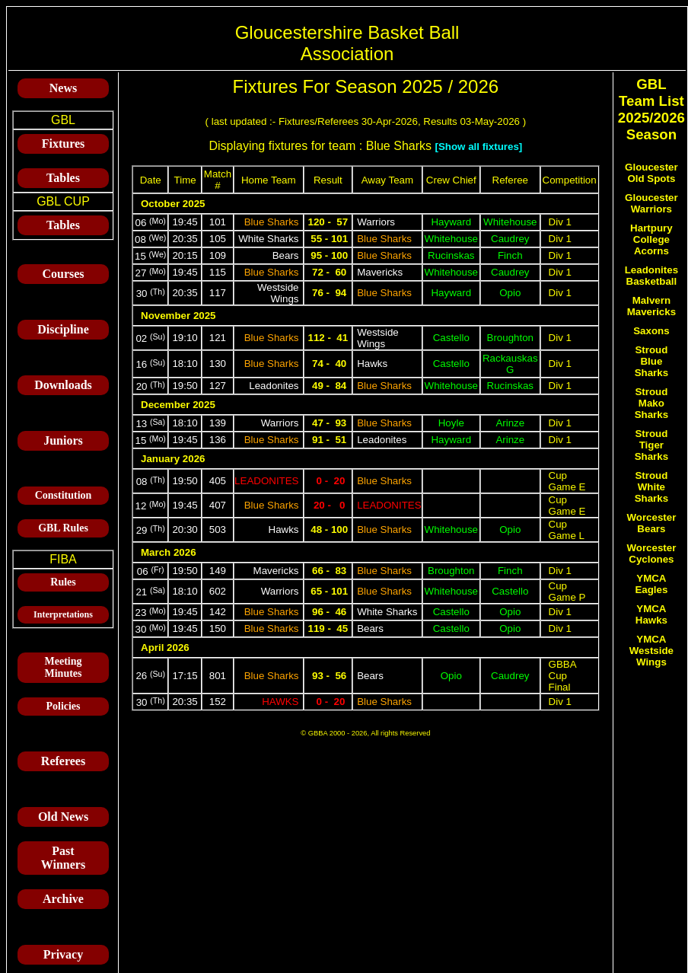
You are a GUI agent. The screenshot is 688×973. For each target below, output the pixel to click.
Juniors (63, 440)
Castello (451, 337)
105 (217, 238)
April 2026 (165, 647)
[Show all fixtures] (478, 146)
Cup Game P (567, 591)
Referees (63, 760)
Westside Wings (278, 293)
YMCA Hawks (651, 614)
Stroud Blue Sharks (651, 361)
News (63, 87)
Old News (63, 816)
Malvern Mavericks (651, 306)
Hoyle (451, 423)
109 (217, 255)
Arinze (509, 423)
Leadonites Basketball (651, 275)
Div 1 (560, 222)
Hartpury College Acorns (651, 239)
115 (217, 272)
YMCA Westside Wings (651, 650)
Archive (63, 898)
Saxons (651, 331)
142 (217, 611)
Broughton (510, 337)
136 (217, 439)
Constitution (63, 495)
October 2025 (173, 203)
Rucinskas (451, 255)
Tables (63, 177)
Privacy (63, 954)
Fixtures (63, 143)
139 (217, 423)
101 (217, 222)
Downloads (63, 384)
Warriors (376, 222)
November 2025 (178, 315)
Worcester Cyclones (651, 553)
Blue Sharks (271, 222)
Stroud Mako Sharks (651, 403)
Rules (62, 582)
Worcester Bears (651, 523)
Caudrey (510, 238)
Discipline (63, 329)
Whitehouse (510, 222)
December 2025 (178, 404)
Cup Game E (567, 481)
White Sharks (268, 238)
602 (217, 591)
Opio (510, 292)
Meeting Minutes (63, 667)
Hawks (372, 363)
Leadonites (273, 385)
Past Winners (63, 857)
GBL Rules (63, 528)
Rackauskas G (510, 364)
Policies (63, 706)
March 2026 (168, 552)
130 (217, 363)
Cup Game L (566, 529)
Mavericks (380, 272)
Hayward (451, 222)
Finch (510, 255)
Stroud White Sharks (651, 487)
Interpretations (63, 614)
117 (217, 292)
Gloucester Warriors (651, 203)
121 (217, 337)
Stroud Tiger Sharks (651, 445)
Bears (285, 255)
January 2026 (173, 458)
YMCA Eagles (651, 584)
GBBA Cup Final (563, 676)
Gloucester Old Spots (651, 172)
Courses (63, 273)
